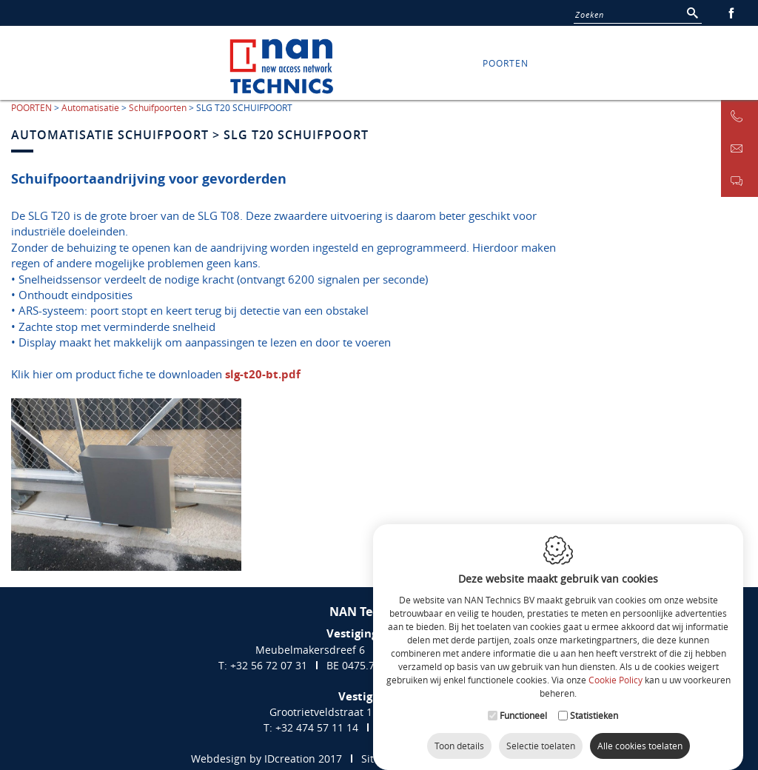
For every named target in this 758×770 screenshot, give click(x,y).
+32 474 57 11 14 (316, 727)
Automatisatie (90, 107)
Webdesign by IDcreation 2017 (266, 758)
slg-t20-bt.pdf (263, 374)
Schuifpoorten (158, 107)
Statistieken (594, 706)
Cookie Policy (615, 671)
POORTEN (506, 63)
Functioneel (523, 706)
